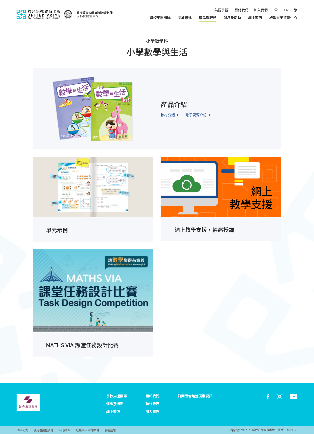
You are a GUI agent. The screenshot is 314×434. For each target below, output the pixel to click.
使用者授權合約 (43, 430)
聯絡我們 (242, 10)
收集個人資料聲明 (87, 430)
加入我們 (261, 10)
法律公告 (22, 430)
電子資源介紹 (195, 114)
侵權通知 (110, 430)
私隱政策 (64, 430)
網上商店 (255, 17)
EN (286, 9)
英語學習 (221, 10)
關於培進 (185, 17)
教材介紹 (168, 114)
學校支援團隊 (160, 17)
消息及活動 (232, 17)
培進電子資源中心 (283, 17)
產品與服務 (207, 17)
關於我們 (152, 395)
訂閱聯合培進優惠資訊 (195, 395)
